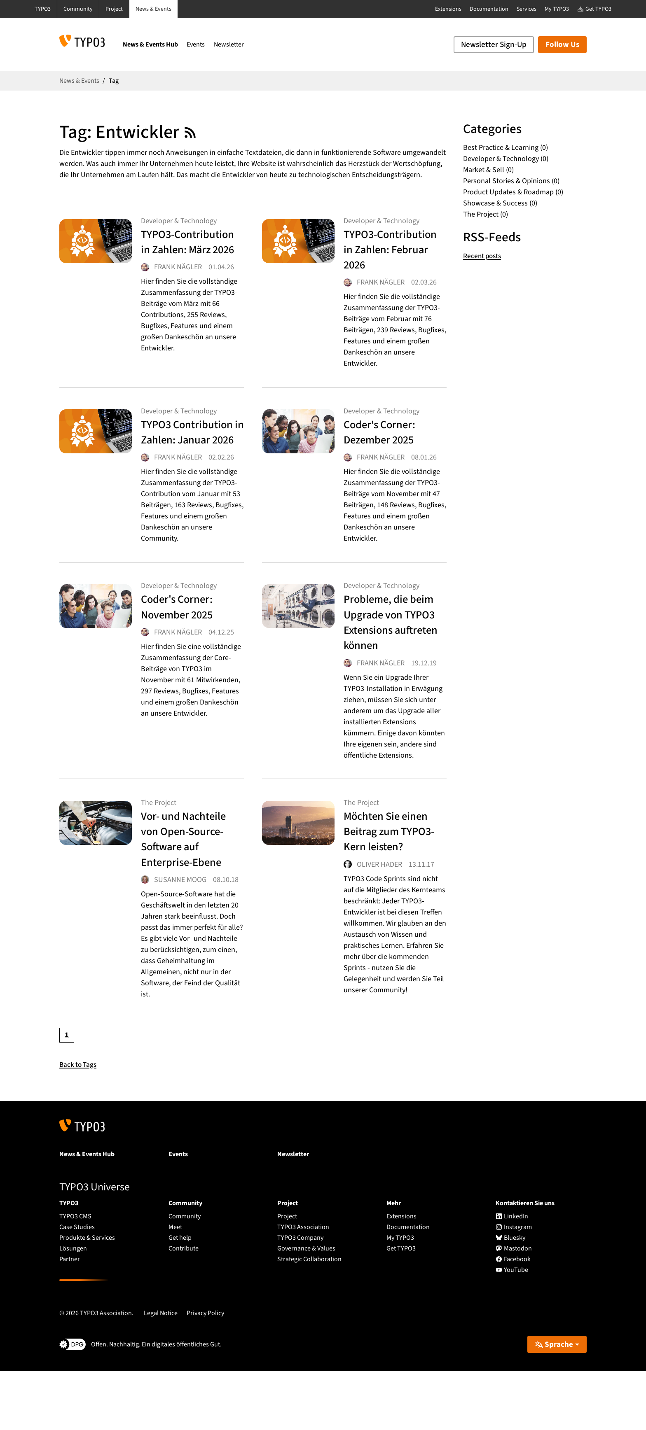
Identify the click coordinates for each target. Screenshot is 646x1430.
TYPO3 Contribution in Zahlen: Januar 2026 (182, 464)
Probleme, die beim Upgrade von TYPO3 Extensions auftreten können (393, 670)
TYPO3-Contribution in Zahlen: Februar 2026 (387, 258)
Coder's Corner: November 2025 (184, 654)
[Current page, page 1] (66, 1094)
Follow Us (562, 44)
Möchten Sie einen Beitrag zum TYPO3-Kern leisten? (393, 886)
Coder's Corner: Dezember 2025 (386, 449)
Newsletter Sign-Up (494, 44)
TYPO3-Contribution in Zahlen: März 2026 (190, 250)
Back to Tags (79, 1123)
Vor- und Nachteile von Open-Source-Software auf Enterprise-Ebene (191, 886)
